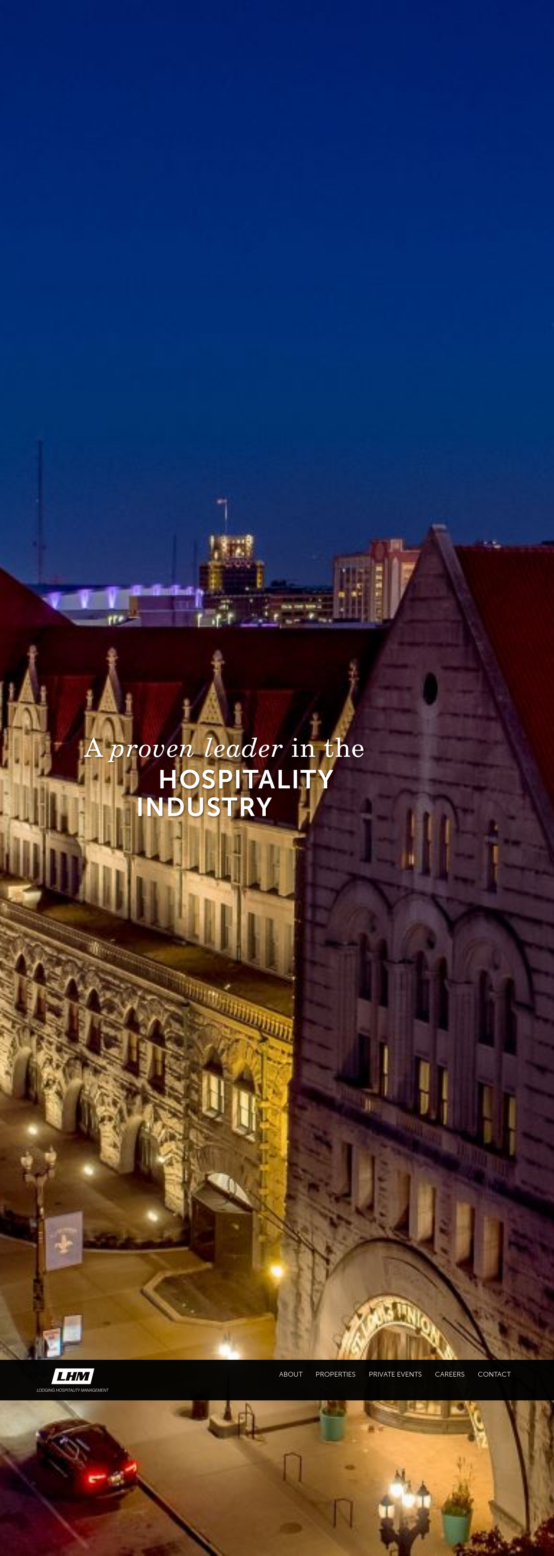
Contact (494, 1374)
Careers (450, 1374)
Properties (336, 1374)
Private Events (395, 1374)
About (291, 1374)
